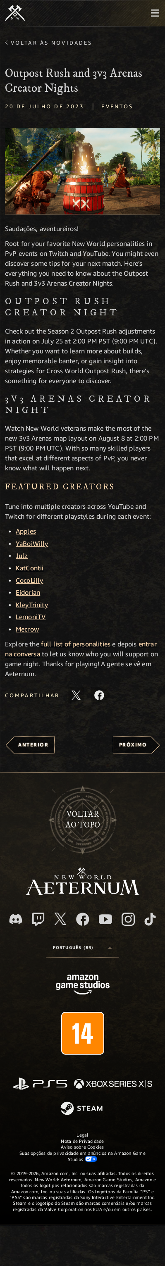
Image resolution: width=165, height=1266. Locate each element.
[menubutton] (155, 13)
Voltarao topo (82, 819)
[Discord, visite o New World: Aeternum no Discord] (15, 919)
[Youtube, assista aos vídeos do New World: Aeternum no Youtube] (105, 919)
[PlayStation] (40, 1084)
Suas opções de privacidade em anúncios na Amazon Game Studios (82, 1156)
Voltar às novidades (51, 42)
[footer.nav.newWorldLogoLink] (82, 892)
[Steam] (82, 1109)
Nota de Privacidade (82, 1141)
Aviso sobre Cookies (82, 1146)
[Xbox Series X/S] (113, 1084)
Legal (82, 1134)
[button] (82, 171)
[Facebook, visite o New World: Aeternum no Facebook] (82, 919)
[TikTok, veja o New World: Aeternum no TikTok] (150, 919)
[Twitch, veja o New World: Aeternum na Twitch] (38, 919)
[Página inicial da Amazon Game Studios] (83, 986)
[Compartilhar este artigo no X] (76, 695)
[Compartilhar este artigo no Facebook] (99, 695)
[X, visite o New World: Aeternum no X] (60, 919)
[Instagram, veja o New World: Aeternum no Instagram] (128, 919)
